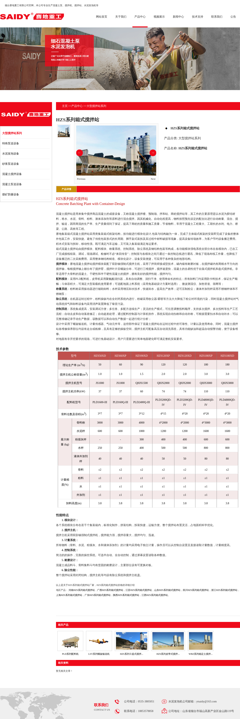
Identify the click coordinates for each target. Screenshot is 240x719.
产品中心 (77, 105)
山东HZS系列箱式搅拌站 (167, 590)
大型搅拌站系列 (96, 105)
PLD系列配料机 (70, 654)
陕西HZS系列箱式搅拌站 (126, 595)
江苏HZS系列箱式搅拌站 (139, 590)
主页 (65, 105)
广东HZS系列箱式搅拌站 (98, 595)
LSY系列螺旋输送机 (99, 654)
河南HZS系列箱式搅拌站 (82, 590)
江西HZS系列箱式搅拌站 (155, 595)
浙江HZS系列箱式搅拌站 (224, 590)
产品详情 (66, 189)
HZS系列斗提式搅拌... (131, 654)
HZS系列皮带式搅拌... (168, 654)
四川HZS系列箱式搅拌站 (196, 590)
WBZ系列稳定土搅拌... (201, 654)
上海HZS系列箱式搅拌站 (69, 595)
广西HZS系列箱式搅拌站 (110, 590)
